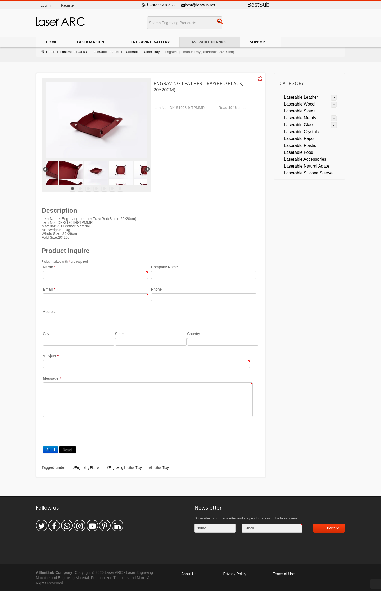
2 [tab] (80, 188)
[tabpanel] (96, 173)
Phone (156, 289)
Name (49, 267)
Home (51, 42)
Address (49, 311)
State (119, 334)
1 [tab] (72, 188)
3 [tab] (88, 188)
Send (50, 449)
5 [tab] (104, 188)
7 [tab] (120, 188)
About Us (189, 574)
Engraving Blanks (87, 468)
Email (49, 289)
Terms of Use (284, 574)
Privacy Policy (234, 574)
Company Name (164, 267)
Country (193, 334)
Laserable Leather (105, 52)
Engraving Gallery (150, 42)
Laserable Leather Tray (142, 52)
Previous (45, 169)
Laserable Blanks (208, 42)
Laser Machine (92, 42)
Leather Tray (160, 468)
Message (52, 378)
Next (147, 169)
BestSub (258, 4)
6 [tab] (112, 188)
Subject (51, 356)
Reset (67, 449)
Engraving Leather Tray (125, 468)
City (46, 334)
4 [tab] (96, 188)
